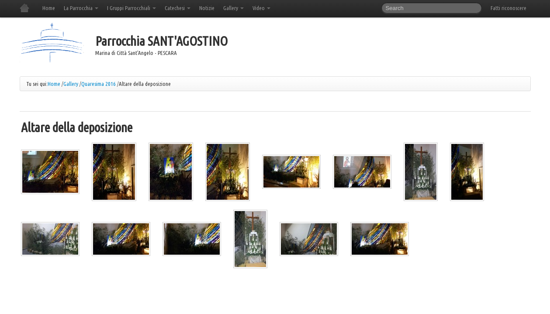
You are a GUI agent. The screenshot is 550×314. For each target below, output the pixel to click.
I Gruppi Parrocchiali (131, 8)
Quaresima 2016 (98, 84)
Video (261, 8)
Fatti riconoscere (508, 8)
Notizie (206, 8)
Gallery (233, 8)
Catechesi (177, 8)
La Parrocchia (81, 8)
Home (48, 8)
